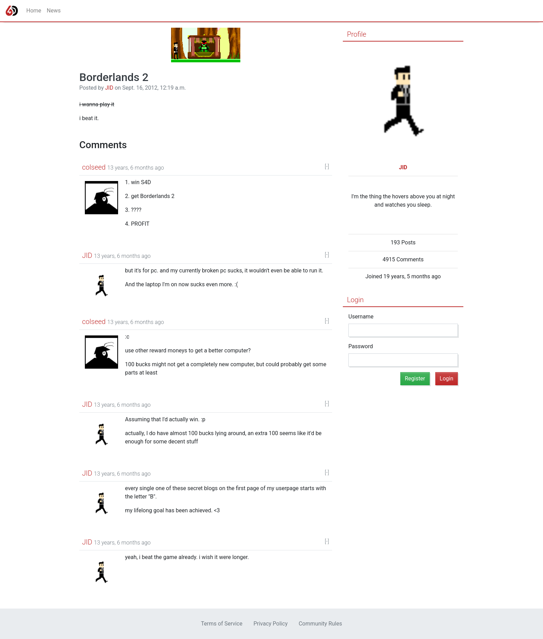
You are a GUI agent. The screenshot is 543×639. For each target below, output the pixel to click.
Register (415, 378)
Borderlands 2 (114, 77)
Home (33, 10)
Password (360, 346)
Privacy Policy (270, 623)
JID (109, 87)
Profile (356, 34)
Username (361, 316)
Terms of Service (221, 623)
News (54, 10)
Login (355, 300)
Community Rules (320, 623)
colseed (94, 167)
